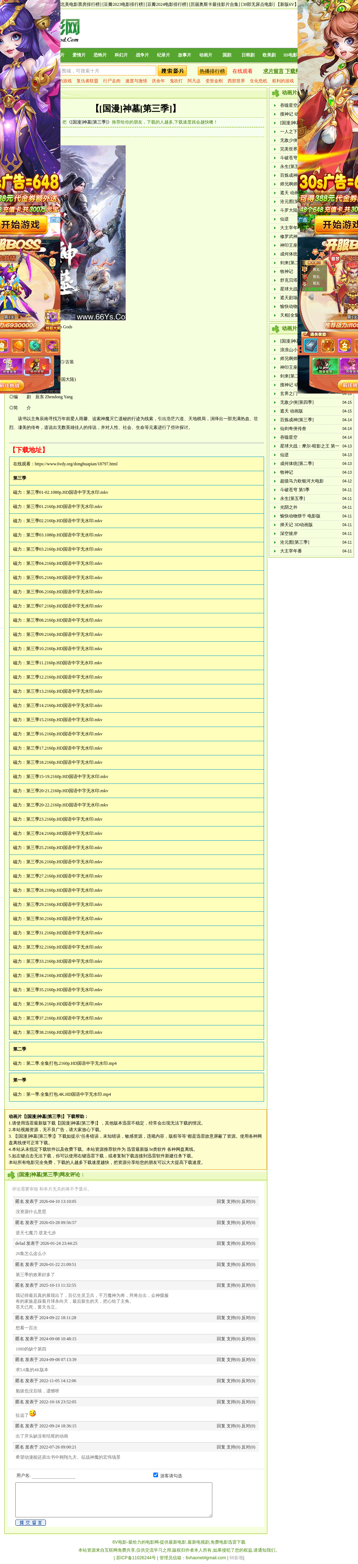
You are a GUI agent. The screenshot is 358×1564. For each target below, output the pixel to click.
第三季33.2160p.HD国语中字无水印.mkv (64, 961)
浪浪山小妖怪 (293, 349)
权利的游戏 (283, 80)
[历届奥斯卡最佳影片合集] (214, 4)
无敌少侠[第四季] (297, 140)
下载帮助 (295, 71)
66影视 (236, 1557)
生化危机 (258, 80)
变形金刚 (214, 80)
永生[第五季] (292, 166)
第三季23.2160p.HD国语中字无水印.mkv (64, 819)
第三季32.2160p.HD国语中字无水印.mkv (64, 947)
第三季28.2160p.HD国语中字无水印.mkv (64, 890)
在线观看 (242, 71)
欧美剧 (269, 55)
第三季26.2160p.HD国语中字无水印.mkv (64, 861)
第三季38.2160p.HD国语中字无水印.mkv (64, 1032)
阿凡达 (194, 80)
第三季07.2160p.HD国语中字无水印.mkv (64, 606)
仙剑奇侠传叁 (293, 428)
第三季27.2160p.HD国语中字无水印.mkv (64, 876)
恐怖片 (100, 55)
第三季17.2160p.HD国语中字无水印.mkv (64, 748)
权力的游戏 (61, 80)
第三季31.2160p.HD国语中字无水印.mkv (64, 932)
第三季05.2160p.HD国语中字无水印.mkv (64, 577)
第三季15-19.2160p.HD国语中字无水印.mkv (67, 776)
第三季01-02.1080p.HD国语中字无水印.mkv (67, 492)
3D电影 (290, 55)
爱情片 (79, 55)
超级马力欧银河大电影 (302, 481)
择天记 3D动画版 (296, 524)
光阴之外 (289, 507)
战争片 (142, 55)
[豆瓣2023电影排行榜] (123, 4)
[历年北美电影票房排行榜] (75, 4)
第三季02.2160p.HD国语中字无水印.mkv (64, 520)
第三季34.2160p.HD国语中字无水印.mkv (64, 975)
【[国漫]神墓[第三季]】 (136, 108)
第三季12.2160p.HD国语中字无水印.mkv (64, 677)
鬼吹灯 (176, 80)
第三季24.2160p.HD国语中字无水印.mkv (64, 833)
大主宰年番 (291, 227)
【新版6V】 (287, 4)
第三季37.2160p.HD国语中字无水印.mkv (64, 1018)
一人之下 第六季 (296, 131)
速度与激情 (136, 80)
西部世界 (236, 80)
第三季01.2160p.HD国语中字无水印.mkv (64, 506)
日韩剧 (248, 55)
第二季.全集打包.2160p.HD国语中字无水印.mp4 (71, 1063)
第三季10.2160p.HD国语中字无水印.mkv (64, 648)
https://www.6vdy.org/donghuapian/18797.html (76, 463)
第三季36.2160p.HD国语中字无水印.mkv (64, 1003)
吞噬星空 (289, 105)
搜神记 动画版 (293, 114)
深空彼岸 (289, 533)
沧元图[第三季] (294, 201)
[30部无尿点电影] (258, 4)
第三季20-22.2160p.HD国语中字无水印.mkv (67, 805)
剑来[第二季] (292, 262)
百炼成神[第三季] (297, 175)
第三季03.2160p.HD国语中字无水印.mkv (64, 549)
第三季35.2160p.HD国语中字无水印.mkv (64, 989)
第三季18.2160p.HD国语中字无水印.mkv (64, 762)
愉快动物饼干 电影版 (300, 516)
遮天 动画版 (291, 192)
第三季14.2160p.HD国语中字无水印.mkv (64, 705)
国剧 (227, 55)
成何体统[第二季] (297, 254)
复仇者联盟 (87, 80)
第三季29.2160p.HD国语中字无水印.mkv (64, 904)
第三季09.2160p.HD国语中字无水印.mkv (64, 634)
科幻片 (121, 55)
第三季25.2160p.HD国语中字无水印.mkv (64, 847)
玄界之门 (289, 393)
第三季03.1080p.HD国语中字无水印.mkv (64, 534)
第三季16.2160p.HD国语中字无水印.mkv (64, 733)
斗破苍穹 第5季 (295, 157)
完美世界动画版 (295, 149)
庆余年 (158, 80)
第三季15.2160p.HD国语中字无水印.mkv (64, 719)
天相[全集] (290, 315)
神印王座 (289, 245)
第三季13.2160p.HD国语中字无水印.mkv (64, 691)
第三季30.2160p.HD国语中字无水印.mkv (64, 918)
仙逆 (284, 219)
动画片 (205, 55)
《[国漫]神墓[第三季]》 (89, 122)
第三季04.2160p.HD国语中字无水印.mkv (64, 563)
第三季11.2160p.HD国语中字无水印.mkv (64, 662)
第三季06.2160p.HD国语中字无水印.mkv (64, 591)
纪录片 (163, 55)
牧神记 (286, 271)
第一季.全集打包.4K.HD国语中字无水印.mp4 (68, 1094)
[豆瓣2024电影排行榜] (167, 4)
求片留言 (273, 71)
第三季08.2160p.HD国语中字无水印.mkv (64, 620)
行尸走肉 (112, 80)
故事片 (184, 55)
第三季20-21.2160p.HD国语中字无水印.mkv (67, 790)
